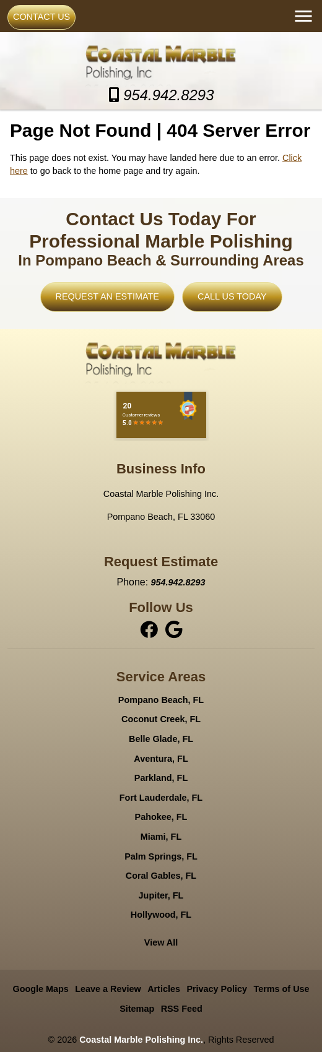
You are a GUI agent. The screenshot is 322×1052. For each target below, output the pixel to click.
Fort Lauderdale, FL (161, 798)
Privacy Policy (216, 989)
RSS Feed (181, 1009)
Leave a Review (108, 989)
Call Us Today (232, 296)
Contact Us (41, 17)
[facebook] (149, 629)
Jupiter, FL (161, 895)
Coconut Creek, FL (161, 719)
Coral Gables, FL (161, 876)
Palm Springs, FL (161, 856)
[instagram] (173, 629)
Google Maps (40, 989)
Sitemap (137, 1009)
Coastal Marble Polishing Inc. (141, 1040)
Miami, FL (161, 837)
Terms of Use (281, 989)
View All (161, 942)
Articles (163, 989)
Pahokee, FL (161, 817)
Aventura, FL (161, 759)
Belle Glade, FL (161, 739)
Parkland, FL (161, 778)
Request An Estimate (107, 296)
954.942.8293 (161, 95)
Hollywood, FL (161, 915)
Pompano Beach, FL (161, 700)
